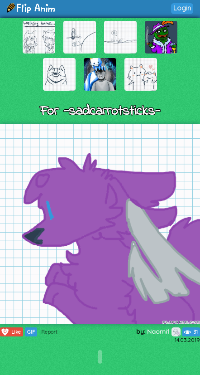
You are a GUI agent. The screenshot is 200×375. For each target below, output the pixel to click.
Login (182, 8)
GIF (31, 332)
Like (10, 331)
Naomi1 (164, 331)
